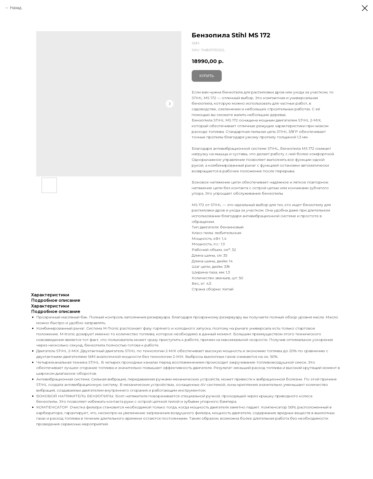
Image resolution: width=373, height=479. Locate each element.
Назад (15, 7)
